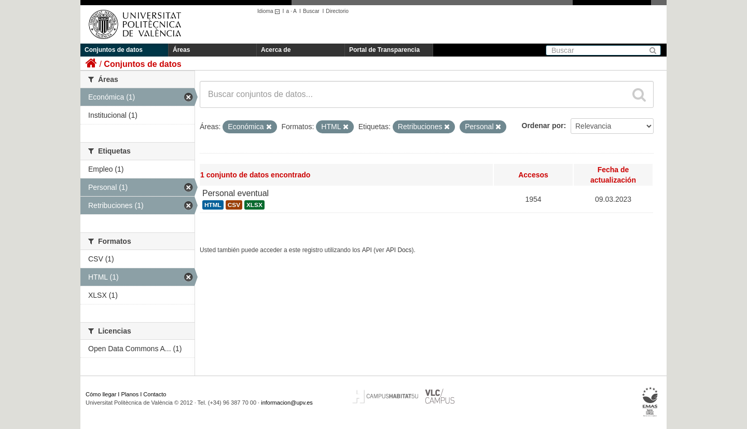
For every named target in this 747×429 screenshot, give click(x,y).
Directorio (337, 11)
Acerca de (275, 49)
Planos (130, 394)
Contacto (154, 394)
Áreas (181, 49)
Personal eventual (235, 193)
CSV (234, 205)
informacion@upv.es (287, 402)
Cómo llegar (101, 394)
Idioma (270, 11)
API (367, 250)
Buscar (311, 11)
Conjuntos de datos (114, 49)
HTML (213, 205)
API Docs (399, 250)
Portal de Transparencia (384, 49)
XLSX (254, 205)
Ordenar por (543, 125)
